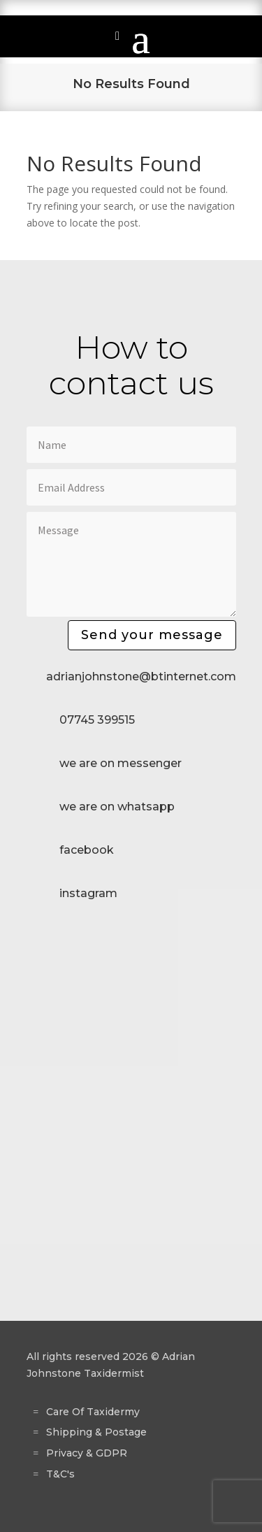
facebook (86, 850)
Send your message (152, 635)
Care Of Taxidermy (93, 1411)
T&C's (60, 1474)
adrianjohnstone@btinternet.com (141, 676)
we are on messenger (120, 763)
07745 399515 (97, 719)
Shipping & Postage (96, 1432)
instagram (88, 893)
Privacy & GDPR (86, 1453)
